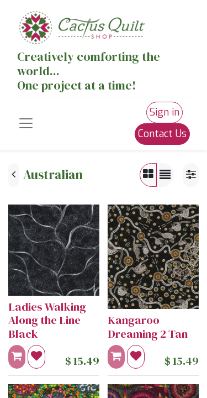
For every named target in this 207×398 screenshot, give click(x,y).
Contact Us (162, 133)
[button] (36, 356)
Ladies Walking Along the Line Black (47, 320)
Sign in (164, 112)
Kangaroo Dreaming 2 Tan (148, 326)
